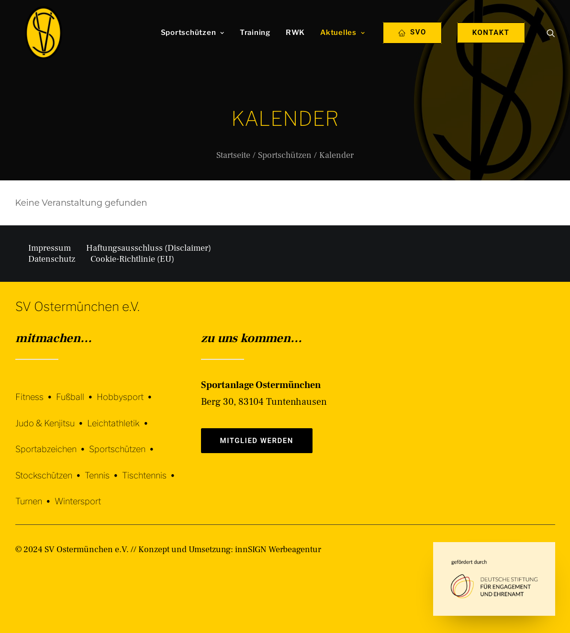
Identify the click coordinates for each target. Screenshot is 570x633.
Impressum (49, 248)
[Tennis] (103, 468)
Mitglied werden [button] (256, 440)
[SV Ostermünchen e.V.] (40, 44)
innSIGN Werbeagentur (278, 549)
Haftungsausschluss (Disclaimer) (148, 248)
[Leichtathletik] (119, 416)
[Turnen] (35, 494)
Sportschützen (192, 44)
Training (255, 44)
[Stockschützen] (50, 468)
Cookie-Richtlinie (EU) (132, 259)
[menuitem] (192, 44)
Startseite (233, 155)
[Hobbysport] (126, 390)
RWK (295, 44)
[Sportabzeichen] (52, 442)
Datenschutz (51, 259)
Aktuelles (342, 44)
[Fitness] (35, 391)
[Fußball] (76, 390)
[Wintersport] (78, 494)
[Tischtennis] (150, 468)
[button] (551, 44)
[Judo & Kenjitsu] (51, 416)
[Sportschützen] (123, 442)
